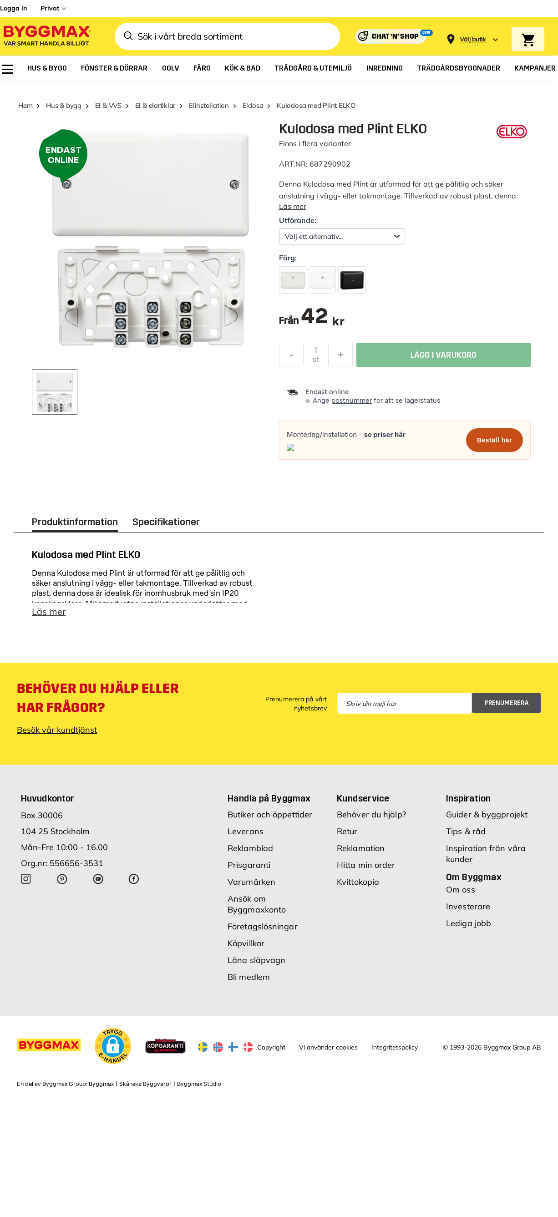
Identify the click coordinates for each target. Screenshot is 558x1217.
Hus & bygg (63, 105)
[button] (113, 1046)
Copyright (271, 1047)
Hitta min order (366, 865)
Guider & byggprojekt (487, 814)
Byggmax (101, 1084)
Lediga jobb (468, 923)
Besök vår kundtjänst (57, 730)
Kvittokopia (358, 882)
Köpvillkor (246, 943)
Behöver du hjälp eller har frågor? (97, 698)
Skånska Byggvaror (145, 1084)
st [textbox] (316, 362)
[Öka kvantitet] (340, 357)
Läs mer (292, 206)
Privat (50, 8)
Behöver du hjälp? (371, 814)
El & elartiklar (155, 105)
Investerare (468, 906)
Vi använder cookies (328, 1047)
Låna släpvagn (256, 960)
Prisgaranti (249, 865)
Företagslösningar (263, 926)
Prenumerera (507, 703)
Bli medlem (249, 977)
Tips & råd (466, 831)
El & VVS (108, 105)
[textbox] (322, 320)
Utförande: (297, 220)
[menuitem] (7, 69)
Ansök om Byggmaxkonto (257, 904)
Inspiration (468, 798)
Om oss (460, 889)
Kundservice (363, 798)
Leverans (246, 831)
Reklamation (361, 848)
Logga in (13, 8)
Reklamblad (250, 848)
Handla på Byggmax (269, 798)
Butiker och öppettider (270, 814)
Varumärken (251, 882)
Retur (347, 831)
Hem (25, 105)
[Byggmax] (46, 36)
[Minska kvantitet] (291, 357)
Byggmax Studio (199, 1084)
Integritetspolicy (394, 1047)
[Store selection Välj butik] (473, 39)
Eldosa (253, 105)
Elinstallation (209, 105)
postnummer (351, 401)
